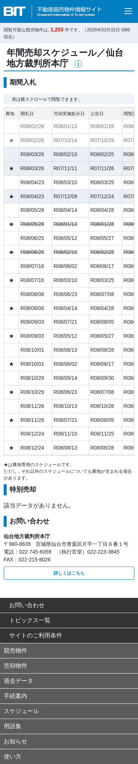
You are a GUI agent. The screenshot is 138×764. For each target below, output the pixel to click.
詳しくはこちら (69, 573)
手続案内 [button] (15, 696)
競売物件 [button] (15, 650)
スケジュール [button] (21, 711)
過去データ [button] (18, 681)
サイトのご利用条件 (33, 635)
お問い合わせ (24, 605)
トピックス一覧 (27, 620)
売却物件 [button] (15, 666)
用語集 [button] (12, 726)
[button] (78, 64)
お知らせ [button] (15, 741)
